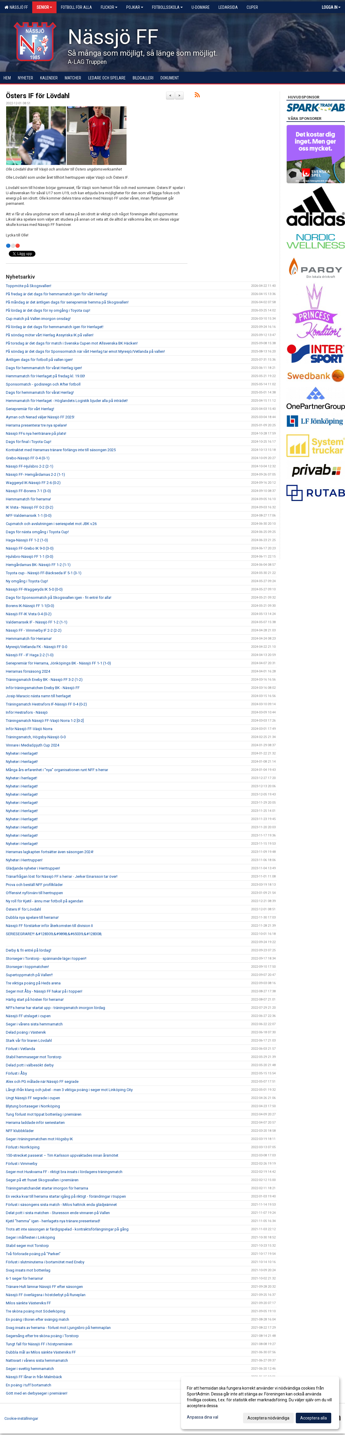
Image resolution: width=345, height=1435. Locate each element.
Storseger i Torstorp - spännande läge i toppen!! (46, 958)
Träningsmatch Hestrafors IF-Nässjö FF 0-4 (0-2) (46, 704)
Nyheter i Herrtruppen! (24, 860)
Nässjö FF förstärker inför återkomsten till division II (49, 925)
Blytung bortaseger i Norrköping (33, 1106)
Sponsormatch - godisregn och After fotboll (43, 384)
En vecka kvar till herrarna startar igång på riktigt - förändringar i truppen (66, 1196)
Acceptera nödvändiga (268, 1418)
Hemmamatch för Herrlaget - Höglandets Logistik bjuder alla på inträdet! (67, 400)
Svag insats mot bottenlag (28, 1270)
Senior (44, 7)
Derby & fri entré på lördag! (28, 950)
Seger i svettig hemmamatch (30, 1368)
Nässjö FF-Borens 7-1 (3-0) (28, 491)
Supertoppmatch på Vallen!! (29, 975)
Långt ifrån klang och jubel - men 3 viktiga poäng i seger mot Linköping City (69, 1090)
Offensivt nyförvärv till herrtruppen (34, 893)
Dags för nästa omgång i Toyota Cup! (37, 532)
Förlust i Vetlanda (20, 1049)
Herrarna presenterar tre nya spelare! (36, 425)
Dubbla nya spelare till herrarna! (32, 917)
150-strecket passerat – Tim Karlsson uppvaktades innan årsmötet (62, 1155)
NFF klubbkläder (20, 1131)
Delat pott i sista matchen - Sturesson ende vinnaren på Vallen (58, 1213)
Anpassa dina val (202, 1417)
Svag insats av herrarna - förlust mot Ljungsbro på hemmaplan (58, 1327)
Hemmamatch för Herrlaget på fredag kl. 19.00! (45, 376)
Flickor (109, 7)
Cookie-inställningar (21, 1418)
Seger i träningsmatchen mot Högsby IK (39, 1139)
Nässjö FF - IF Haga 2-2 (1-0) (30, 655)
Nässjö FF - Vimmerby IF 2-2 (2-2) (34, 630)
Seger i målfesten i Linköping (30, 1237)
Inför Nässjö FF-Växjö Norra (29, 729)
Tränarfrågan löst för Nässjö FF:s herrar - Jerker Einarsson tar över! (61, 876)
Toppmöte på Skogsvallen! (28, 286)
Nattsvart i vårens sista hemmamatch (37, 1360)
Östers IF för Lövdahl (38, 96)
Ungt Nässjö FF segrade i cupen (33, 1098)
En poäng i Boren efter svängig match (37, 1319)
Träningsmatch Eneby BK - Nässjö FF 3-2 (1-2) (44, 679)
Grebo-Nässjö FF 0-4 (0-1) (27, 458)
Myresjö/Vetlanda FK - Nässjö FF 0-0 (36, 647)
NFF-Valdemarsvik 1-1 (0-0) (29, 515)
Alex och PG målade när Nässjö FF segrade (42, 1081)
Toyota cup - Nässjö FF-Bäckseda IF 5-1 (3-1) (43, 573)
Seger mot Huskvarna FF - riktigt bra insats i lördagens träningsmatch (64, 1172)
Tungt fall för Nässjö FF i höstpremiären (39, 1344)
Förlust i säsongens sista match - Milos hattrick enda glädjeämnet (61, 1204)
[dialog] (260, 1402)
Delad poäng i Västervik (26, 1032)
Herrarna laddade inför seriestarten (35, 1122)
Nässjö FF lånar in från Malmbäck (34, 1377)
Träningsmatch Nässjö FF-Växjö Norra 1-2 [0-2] (45, 720)
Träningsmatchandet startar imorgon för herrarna (47, 1188)
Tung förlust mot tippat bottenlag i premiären (43, 1114)
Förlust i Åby (16, 1073)
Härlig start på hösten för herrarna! (35, 999)
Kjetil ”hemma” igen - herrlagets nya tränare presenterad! (53, 1221)
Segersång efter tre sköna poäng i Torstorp (42, 1336)
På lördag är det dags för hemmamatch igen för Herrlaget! (54, 327)
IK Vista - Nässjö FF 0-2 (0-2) (29, 507)
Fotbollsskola (167, 7)
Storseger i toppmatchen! (27, 966)
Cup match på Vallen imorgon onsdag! (38, 318)
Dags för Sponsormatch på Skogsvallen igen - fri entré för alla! (58, 597)
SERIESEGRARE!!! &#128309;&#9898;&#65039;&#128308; (54, 934)
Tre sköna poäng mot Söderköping (35, 1311)
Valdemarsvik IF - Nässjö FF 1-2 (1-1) (36, 622)
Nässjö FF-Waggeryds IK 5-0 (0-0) (34, 589)
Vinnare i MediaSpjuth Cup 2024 (32, 745)
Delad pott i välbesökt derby (30, 1065)
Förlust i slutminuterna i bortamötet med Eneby (45, 1262)
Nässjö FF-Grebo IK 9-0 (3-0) (30, 548)
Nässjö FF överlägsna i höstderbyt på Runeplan (46, 1295)
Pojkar (134, 7)
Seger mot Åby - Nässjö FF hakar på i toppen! (44, 991)
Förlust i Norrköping (23, 1147)
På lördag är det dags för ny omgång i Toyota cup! (48, 310)
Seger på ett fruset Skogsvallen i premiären (42, 1180)
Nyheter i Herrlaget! (22, 753)
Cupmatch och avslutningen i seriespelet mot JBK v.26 (51, 523)
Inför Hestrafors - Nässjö (27, 712)
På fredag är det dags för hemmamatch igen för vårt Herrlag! (56, 294)
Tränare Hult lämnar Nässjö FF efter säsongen (44, 1286)
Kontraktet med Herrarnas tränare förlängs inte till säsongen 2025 (61, 450)
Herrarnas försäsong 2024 (28, 671)
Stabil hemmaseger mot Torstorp (34, 1057)
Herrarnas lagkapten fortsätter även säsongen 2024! (49, 852)
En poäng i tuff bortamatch (28, 1385)
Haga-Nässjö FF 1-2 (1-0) (27, 540)
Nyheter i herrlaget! (21, 778)
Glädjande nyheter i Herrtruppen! (33, 868)
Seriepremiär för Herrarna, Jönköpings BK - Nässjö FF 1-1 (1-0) (58, 663)
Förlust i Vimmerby (21, 1163)
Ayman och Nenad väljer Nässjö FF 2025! (40, 417)
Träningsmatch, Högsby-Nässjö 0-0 (36, 737)
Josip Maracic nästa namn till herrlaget (38, 696)
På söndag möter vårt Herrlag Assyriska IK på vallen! (49, 335)
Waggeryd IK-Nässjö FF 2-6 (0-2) (33, 482)
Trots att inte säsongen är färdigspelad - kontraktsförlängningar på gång (67, 1229)
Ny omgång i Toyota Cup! (27, 581)
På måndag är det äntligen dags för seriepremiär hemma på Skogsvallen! (67, 302)
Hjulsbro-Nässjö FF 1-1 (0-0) (29, 556)
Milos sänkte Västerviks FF (28, 1303)
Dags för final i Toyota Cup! (28, 441)
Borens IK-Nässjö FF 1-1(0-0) (30, 606)
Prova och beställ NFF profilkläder (34, 884)
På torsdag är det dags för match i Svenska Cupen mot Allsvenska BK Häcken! (72, 343)
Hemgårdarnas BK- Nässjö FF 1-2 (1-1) (38, 565)
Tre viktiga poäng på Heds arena (33, 983)
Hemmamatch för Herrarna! (29, 638)
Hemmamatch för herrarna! (28, 499)
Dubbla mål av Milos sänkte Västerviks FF (41, 1352)
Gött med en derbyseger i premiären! (36, 1393)
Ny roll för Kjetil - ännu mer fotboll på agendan (44, 901)
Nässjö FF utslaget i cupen (28, 1016)
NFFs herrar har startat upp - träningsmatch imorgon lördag (55, 1007)
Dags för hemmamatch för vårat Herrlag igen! (44, 368)
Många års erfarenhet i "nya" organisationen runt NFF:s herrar (57, 770)
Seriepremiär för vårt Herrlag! (30, 409)
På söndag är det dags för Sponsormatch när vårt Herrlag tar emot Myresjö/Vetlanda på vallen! (85, 351)
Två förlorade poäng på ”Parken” (33, 1254)
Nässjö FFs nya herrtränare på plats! (36, 433)
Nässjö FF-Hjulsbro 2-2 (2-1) (29, 466)
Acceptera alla (313, 1418)
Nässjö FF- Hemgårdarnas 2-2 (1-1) (35, 474)
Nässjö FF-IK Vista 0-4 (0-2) (29, 614)
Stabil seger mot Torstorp (27, 1245)
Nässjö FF (16, 7)
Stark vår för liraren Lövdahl (29, 1040)
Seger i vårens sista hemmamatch (34, 1024)
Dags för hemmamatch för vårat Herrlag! (40, 392)
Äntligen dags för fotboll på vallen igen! (39, 359)
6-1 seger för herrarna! (24, 1278)
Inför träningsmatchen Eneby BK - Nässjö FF (43, 688)
